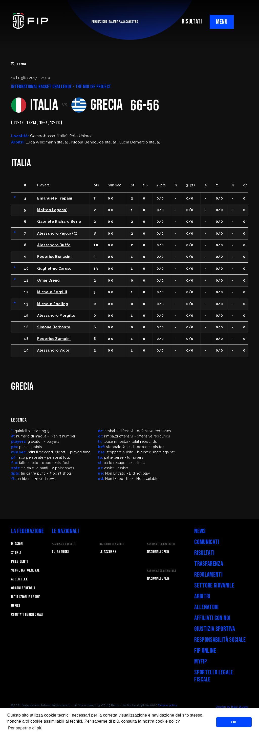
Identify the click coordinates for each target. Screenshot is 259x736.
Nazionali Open (158, 551)
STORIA (16, 552)
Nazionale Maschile (64, 544)
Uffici (15, 605)
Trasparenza (208, 564)
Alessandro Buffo (53, 245)
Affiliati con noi (212, 618)
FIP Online (205, 651)
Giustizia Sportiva (214, 629)
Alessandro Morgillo (56, 315)
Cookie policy (167, 705)
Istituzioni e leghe (25, 597)
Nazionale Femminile (111, 544)
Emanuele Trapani (54, 198)
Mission (17, 544)
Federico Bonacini (54, 257)
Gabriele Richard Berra (59, 221)
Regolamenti (208, 575)
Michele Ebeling (52, 304)
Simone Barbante (53, 327)
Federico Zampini (54, 339)
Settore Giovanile (214, 586)
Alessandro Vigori (53, 350)
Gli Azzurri (60, 551)
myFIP (200, 662)
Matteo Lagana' (52, 210)
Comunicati (206, 542)
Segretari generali (25, 570)
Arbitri (202, 596)
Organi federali (23, 588)
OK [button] (234, 722)
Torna (18, 64)
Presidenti (19, 561)
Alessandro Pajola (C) (57, 233)
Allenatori (206, 607)
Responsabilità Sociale (220, 640)
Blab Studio (239, 706)
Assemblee (19, 579)
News (200, 531)
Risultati (204, 553)
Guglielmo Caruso (54, 268)
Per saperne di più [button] (25, 728)
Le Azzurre (107, 551)
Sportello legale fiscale (213, 676)
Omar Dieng (48, 280)
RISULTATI (192, 22)
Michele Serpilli (52, 292)
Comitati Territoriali (27, 614)
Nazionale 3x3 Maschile (161, 544)
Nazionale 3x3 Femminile (161, 571)
